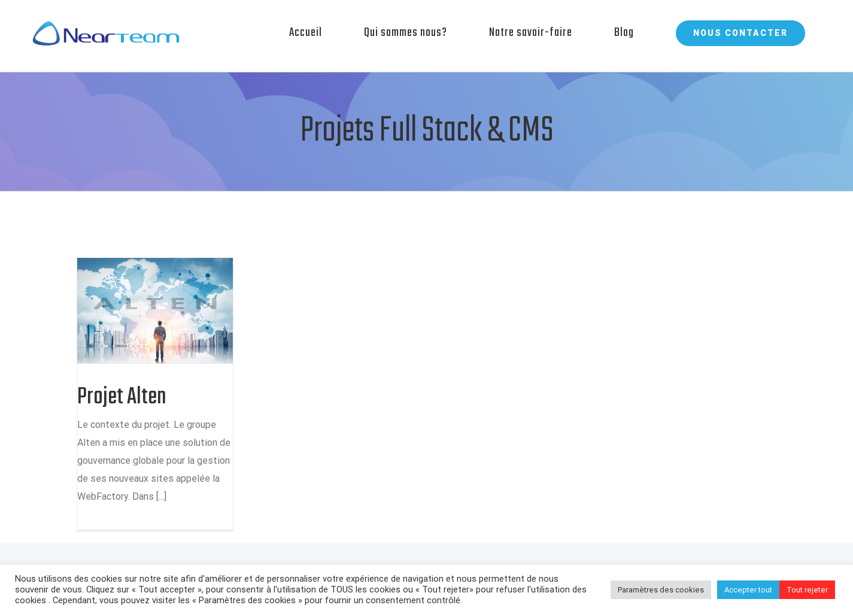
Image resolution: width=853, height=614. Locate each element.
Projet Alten (121, 397)
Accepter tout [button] (748, 589)
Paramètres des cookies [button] (661, 589)
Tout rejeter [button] (807, 589)
